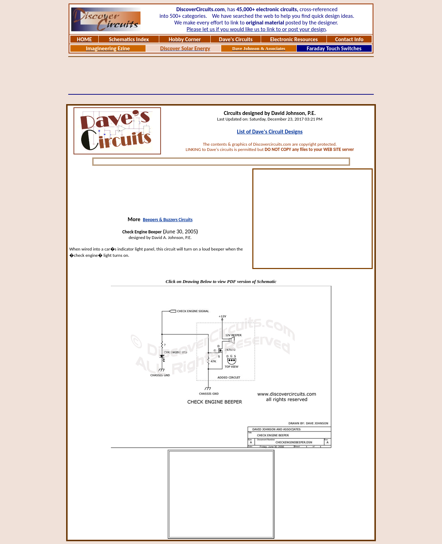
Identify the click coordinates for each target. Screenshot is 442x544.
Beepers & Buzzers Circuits (167, 219)
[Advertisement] (221, 75)
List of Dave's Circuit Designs (270, 131)
